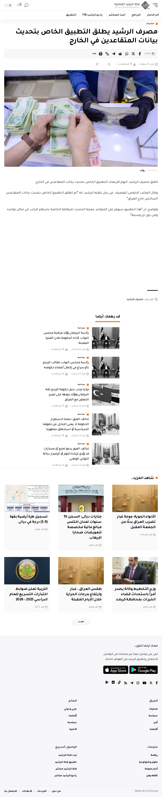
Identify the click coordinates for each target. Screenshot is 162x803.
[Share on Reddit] (120, 53)
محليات (150, 24)
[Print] (101, 53)
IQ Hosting (152, 797)
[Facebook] (157, 689)
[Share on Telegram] (114, 53)
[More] (94, 53)
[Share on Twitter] (133, 53)
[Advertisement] (81, 254)
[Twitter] (151, 689)
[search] (26, 5)
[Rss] (125, 689)
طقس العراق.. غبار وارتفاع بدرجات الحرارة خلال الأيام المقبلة (83, 594)
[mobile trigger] (154, 5)
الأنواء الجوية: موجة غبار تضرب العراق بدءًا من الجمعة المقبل (135, 522)
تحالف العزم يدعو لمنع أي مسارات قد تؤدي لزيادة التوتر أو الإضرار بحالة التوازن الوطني (66, 454)
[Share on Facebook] (140, 53)
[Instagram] (137, 689)
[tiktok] (118, 689)
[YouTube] (144, 689)
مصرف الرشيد (135, 299)
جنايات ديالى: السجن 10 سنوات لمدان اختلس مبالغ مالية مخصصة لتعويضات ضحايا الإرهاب (81, 527)
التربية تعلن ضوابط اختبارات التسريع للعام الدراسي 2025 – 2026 (27, 594)
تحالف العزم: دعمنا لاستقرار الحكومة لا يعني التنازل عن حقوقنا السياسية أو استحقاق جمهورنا (66, 425)
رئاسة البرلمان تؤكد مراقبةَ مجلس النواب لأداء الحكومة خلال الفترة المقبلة (66, 338)
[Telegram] (131, 689)
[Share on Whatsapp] (127, 53)
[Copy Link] (107, 53)
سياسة (81, 328)
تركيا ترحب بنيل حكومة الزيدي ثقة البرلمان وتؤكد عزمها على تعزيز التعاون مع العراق (67, 395)
